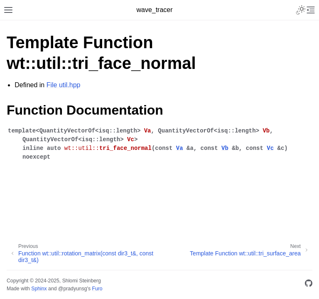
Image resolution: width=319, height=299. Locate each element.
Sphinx (39, 289)
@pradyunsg (72, 289)
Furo (97, 289)
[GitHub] (308, 284)
